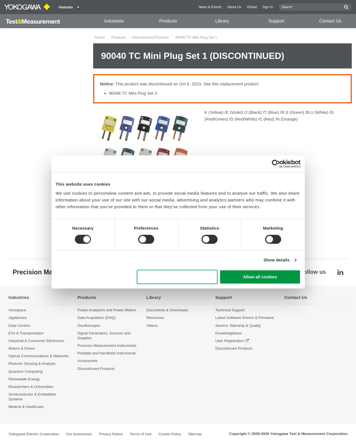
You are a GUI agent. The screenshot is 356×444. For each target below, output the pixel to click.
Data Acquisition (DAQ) (96, 318)
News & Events (210, 7)
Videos (152, 325)
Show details (276, 259)
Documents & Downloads (167, 310)
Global (252, 7)
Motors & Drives (21, 348)
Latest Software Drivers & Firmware (244, 318)
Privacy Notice (110, 434)
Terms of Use (141, 434)
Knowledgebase (228, 333)
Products (168, 21)
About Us (234, 7)
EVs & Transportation (26, 333)
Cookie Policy (169, 434)
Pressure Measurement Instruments (106, 345)
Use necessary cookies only (177, 277)
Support (276, 21)
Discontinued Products (150, 37)
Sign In (267, 7)
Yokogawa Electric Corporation (33, 434)
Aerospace (17, 310)
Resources (155, 318)
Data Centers (19, 325)
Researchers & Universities (30, 387)
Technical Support (230, 310)
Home (100, 37)
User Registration (229, 341)
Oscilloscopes (88, 325)
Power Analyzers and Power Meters (106, 310)
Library (222, 21)
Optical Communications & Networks (38, 356)
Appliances (17, 318)
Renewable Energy (24, 379)
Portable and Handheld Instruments (106, 353)
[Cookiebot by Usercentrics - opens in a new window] (276, 163)
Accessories (87, 361)
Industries (114, 21)
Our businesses (79, 434)
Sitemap (194, 434)
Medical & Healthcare (26, 407)
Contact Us (330, 21)
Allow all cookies (260, 277)
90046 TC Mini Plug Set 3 (133, 93)
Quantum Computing (25, 371)
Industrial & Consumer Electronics (36, 341)
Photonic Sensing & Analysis (31, 363)
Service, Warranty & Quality (238, 325)
